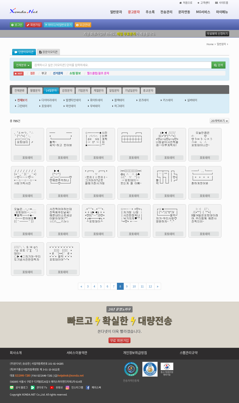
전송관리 (166, 11)
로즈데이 (144, 100)
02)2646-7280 (22, 376)
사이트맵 (221, 3)
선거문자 (58, 73)
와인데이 (71, 106)
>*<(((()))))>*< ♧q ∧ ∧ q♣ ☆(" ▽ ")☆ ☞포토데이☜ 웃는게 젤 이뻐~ (134, 180)
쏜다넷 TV (42, 387)
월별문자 (35, 90)
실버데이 (192, 100)
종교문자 (148, 90)
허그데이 (119, 106)
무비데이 (95, 106)
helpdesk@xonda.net (71, 376)
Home (210, 44)
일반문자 (116, 11)
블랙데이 (119, 100)
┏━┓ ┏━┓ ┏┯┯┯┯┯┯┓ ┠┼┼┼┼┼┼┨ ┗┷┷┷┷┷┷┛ (134, 142)
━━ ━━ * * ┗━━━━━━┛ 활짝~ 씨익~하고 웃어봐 (63, 142)
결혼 (32, 73)
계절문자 (99, 90)
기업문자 (83, 90)
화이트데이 (96, 100)
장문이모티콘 (48, 52)
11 (142, 286)
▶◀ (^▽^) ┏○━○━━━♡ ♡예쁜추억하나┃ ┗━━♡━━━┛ (63, 180)
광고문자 (134, 11)
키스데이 (168, 100)
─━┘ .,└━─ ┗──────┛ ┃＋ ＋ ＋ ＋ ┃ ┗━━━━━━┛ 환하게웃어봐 (205, 180)
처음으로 (185, 3)
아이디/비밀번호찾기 (58, 25)
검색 (218, 65)
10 (134, 286)
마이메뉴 (222, 11)
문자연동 (184, 11)
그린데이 (22, 106)
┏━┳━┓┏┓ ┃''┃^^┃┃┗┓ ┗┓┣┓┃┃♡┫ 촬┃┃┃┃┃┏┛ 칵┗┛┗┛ (169, 180)
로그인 (16, 25)
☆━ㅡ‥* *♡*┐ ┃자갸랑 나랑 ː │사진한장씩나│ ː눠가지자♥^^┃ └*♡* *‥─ (134, 218)
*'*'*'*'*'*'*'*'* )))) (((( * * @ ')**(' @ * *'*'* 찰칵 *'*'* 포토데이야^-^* (63, 256)
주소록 (150, 11)
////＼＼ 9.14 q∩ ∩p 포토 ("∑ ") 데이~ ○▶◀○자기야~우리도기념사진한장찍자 (28, 256)
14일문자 (51, 90)
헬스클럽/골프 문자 (98, 73)
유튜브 (59, 387)
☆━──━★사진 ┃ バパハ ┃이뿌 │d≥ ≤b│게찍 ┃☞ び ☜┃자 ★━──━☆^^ (98, 142)
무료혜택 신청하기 (217, 34)
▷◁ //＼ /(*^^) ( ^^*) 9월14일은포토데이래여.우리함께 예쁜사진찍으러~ (205, 218)
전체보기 (22, 100)
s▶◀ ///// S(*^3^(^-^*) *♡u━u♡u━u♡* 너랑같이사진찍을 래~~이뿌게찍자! (169, 142)
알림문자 (114, 90)
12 (150, 286)
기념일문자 (131, 90)
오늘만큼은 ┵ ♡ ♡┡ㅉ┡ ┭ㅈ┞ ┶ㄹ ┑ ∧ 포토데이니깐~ (205, 142)
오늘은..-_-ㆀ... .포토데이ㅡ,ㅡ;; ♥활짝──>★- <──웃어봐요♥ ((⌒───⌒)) (28, 218)
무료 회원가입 (119, 340)
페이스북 (96, 387)
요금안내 (83, 25)
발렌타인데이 (73, 100)
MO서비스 (203, 11)
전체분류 (19, 90)
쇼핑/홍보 (75, 73)
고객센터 (204, 3)
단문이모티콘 (24, 52)
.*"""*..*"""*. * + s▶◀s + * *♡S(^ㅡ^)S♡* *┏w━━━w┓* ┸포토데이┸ (98, 218)
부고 (44, 73)
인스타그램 (77, 387)
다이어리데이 (49, 100)
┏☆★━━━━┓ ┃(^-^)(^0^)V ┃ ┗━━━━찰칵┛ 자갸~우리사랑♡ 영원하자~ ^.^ (169, 218)
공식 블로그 (22, 387)
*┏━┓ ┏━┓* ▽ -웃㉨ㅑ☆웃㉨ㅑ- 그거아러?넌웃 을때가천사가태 (98, 180)
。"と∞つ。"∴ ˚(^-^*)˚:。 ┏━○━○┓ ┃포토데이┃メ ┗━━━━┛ (28, 142)
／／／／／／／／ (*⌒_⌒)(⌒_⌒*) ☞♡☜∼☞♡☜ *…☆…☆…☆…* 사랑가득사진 (28, 180)
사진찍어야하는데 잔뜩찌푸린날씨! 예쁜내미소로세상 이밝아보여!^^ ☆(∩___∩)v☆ (63, 218)
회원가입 (33, 25)
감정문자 (67, 90)
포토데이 (47, 106)
